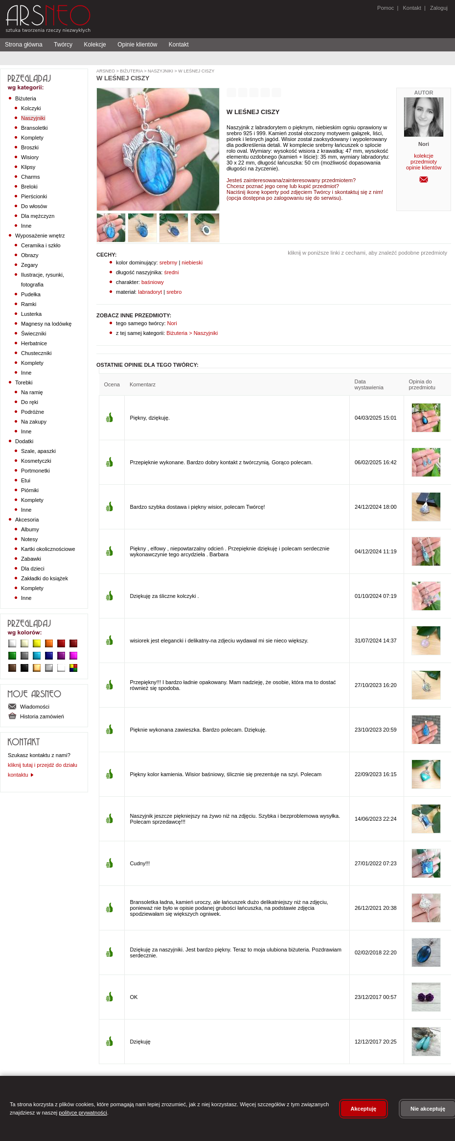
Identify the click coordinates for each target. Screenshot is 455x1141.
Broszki (30, 147)
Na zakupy (33, 422)
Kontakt (412, 8)
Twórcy (63, 44)
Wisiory (30, 157)
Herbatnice (34, 343)
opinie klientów (423, 167)
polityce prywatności (83, 1113)
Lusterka (31, 314)
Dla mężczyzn (37, 216)
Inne (26, 226)
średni (171, 272)
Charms (30, 177)
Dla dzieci (33, 568)
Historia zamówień (36, 716)
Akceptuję (364, 1109)
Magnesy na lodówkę (46, 324)
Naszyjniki (33, 118)
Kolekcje (95, 44)
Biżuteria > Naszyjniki (191, 333)
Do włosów (34, 206)
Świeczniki (33, 333)
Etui (25, 480)
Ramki (28, 304)
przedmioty (423, 162)
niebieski (192, 262)
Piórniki (30, 490)
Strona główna (24, 44)
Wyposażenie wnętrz (40, 235)
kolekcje (423, 156)
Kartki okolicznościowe (48, 549)
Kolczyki (31, 108)
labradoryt (150, 292)
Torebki (23, 382)
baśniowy (152, 282)
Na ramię (32, 392)
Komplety (32, 138)
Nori (171, 323)
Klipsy (28, 167)
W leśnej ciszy (196, 71)
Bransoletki (34, 128)
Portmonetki (35, 471)
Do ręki (29, 402)
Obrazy (29, 255)
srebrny (168, 262)
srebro (174, 292)
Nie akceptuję (427, 1109)
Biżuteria (25, 98)
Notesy (29, 539)
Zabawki (31, 559)
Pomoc (385, 8)
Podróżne (32, 412)
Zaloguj (438, 8)
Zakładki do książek (44, 578)
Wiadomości (28, 707)
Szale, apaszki (38, 451)
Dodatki (24, 441)
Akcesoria (27, 520)
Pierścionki (34, 196)
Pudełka (31, 294)
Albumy (30, 529)
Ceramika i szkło (41, 245)
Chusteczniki (36, 353)
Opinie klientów (137, 44)
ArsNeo (105, 71)
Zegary (29, 265)
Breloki (29, 187)
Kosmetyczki (36, 461)
